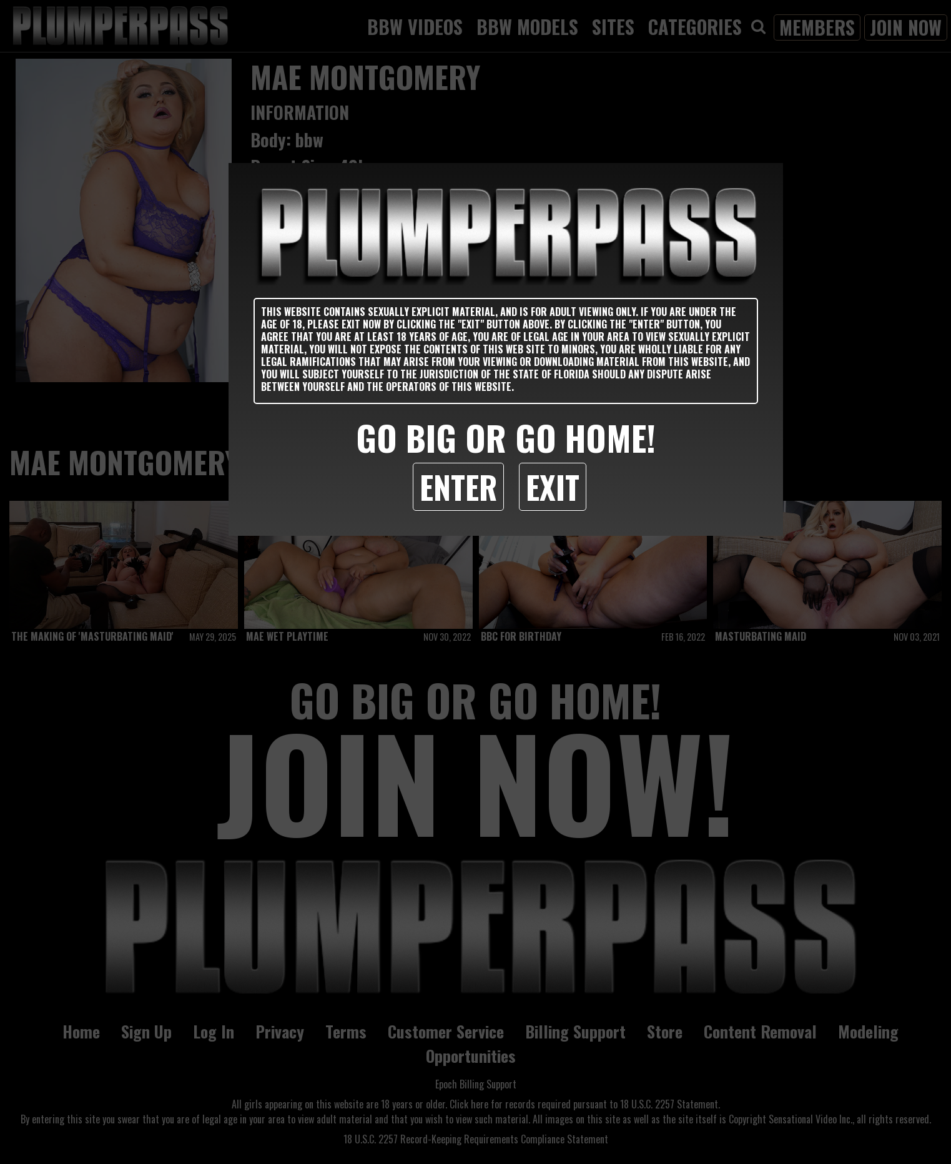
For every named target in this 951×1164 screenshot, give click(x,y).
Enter (458, 486)
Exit (552, 486)
